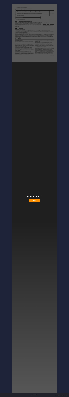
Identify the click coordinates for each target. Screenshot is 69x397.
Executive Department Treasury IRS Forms (24, 1)
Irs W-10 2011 (33, 1)
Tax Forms (15, 1)
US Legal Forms (6, 1)
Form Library (11, 1)
